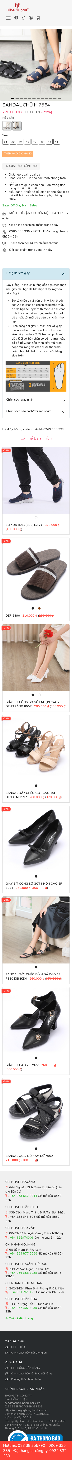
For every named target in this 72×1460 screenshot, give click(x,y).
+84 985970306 (22, 1238)
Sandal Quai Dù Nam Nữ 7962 (29, 1156)
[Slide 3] (21, 98)
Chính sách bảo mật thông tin (29, 1352)
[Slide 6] (34, 98)
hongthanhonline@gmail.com (22, 1403)
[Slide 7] (38, 98)
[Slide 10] (50, 98)
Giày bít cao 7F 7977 (23, 1065)
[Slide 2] (17, 98)
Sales (33, 205)
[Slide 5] (29, 98)
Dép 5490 (13, 616)
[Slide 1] (12, 98)
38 (5, 142)
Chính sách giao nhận (25, 1389)
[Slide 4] (25, 98)
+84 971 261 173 (22, 1292)
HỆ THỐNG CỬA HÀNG (25, 1368)
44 (49, 142)
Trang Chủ (14, 1341)
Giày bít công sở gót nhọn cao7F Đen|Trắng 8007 (33, 704)
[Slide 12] (59, 98)
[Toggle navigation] (8, 17)
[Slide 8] (42, 98)
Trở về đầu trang (19, 1318)
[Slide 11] (54, 98)
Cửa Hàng (13, 1362)
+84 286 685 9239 (23, 1273)
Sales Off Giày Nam (15, 205)
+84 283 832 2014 (23, 1196)
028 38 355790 (14, 1406)
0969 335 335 (33, 1406)
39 (12, 142)
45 (56, 142)
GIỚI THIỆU (18, 1347)
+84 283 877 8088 (23, 1253)
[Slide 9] (46, 98)
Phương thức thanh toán (26, 1379)
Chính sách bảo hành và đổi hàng (31, 1373)
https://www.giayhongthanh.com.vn (26, 1410)
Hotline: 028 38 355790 (24, 1445)
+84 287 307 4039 (23, 1308)
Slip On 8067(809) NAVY (24, 525)
